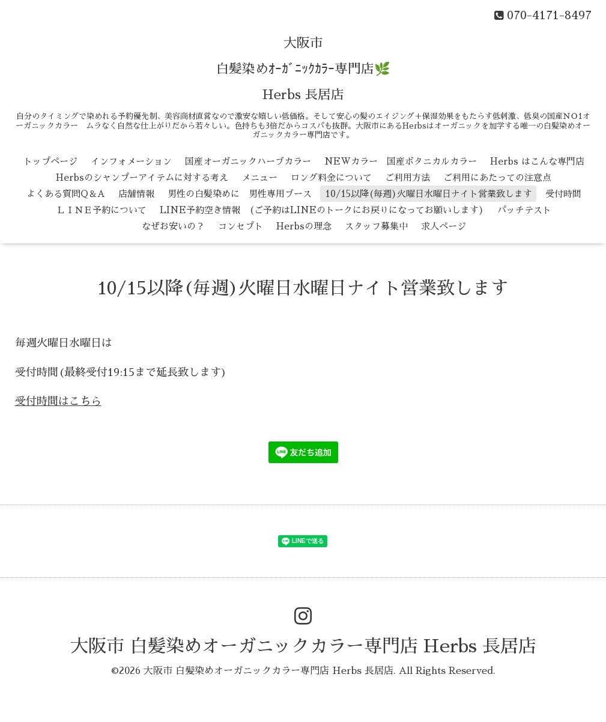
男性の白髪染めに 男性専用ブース (240, 193)
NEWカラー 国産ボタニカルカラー (400, 161)
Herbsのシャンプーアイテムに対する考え (142, 177)
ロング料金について (331, 177)
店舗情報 (136, 193)
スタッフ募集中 (376, 226)
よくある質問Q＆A (65, 193)
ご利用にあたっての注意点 (497, 177)
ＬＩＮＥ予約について (101, 209)
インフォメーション (131, 161)
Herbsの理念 (304, 226)
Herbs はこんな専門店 (537, 161)
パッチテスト (524, 209)
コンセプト (240, 226)
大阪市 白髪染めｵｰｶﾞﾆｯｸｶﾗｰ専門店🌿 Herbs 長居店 (303, 69)
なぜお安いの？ (173, 226)
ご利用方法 (407, 177)
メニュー (259, 177)
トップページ (50, 161)
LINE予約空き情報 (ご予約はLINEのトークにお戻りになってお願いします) (322, 209)
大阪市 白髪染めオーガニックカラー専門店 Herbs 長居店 (303, 646)
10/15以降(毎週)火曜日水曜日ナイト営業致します (428, 193)
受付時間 (563, 193)
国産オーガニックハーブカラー (248, 161)
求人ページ (443, 226)
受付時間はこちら (58, 401)
